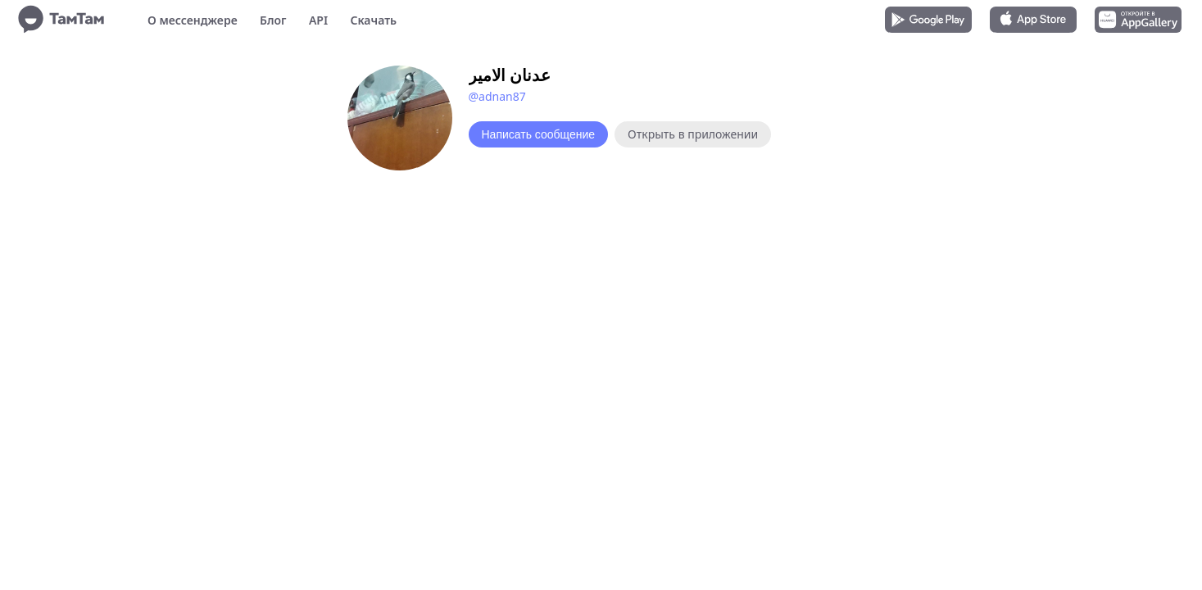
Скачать (373, 20)
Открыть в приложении (693, 134)
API (318, 20)
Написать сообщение (539, 134)
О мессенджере (192, 20)
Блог (273, 20)
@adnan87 (497, 96)
